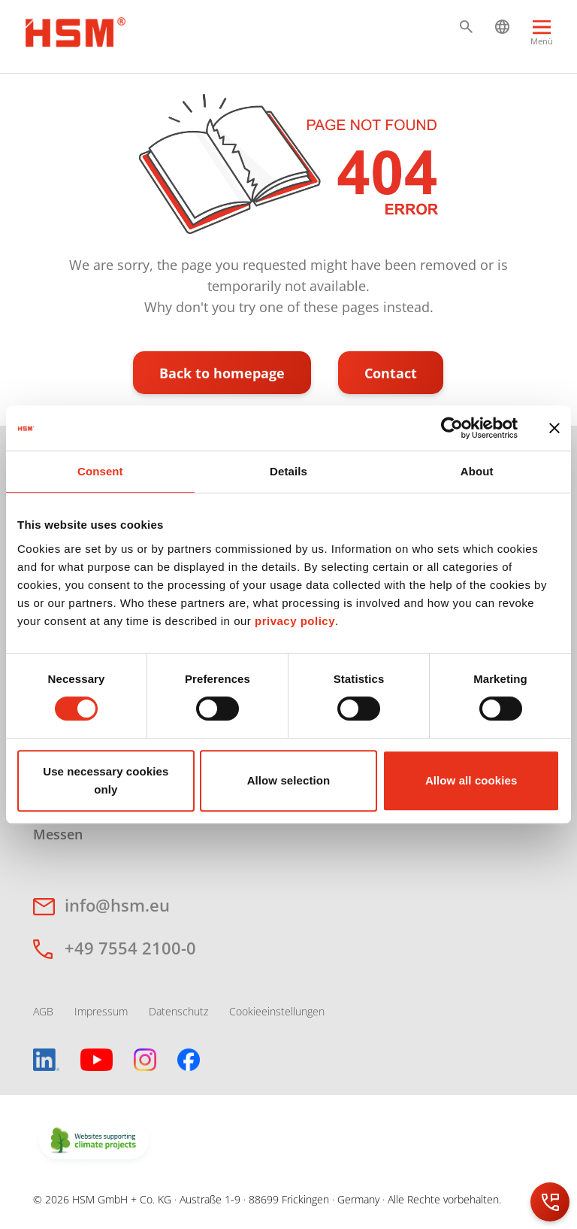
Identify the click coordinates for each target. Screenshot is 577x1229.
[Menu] (541, 39)
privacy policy (295, 620)
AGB (43, 1011)
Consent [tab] (100, 471)
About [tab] (477, 471)
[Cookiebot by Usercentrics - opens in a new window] (452, 428)
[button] (466, 26)
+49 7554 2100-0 (130, 947)
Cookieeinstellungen (277, 1011)
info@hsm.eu (117, 905)
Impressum (101, 1011)
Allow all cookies (471, 780)
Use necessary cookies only (105, 780)
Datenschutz (178, 1011)
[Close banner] (554, 428)
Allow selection (289, 780)
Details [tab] (288, 471)
